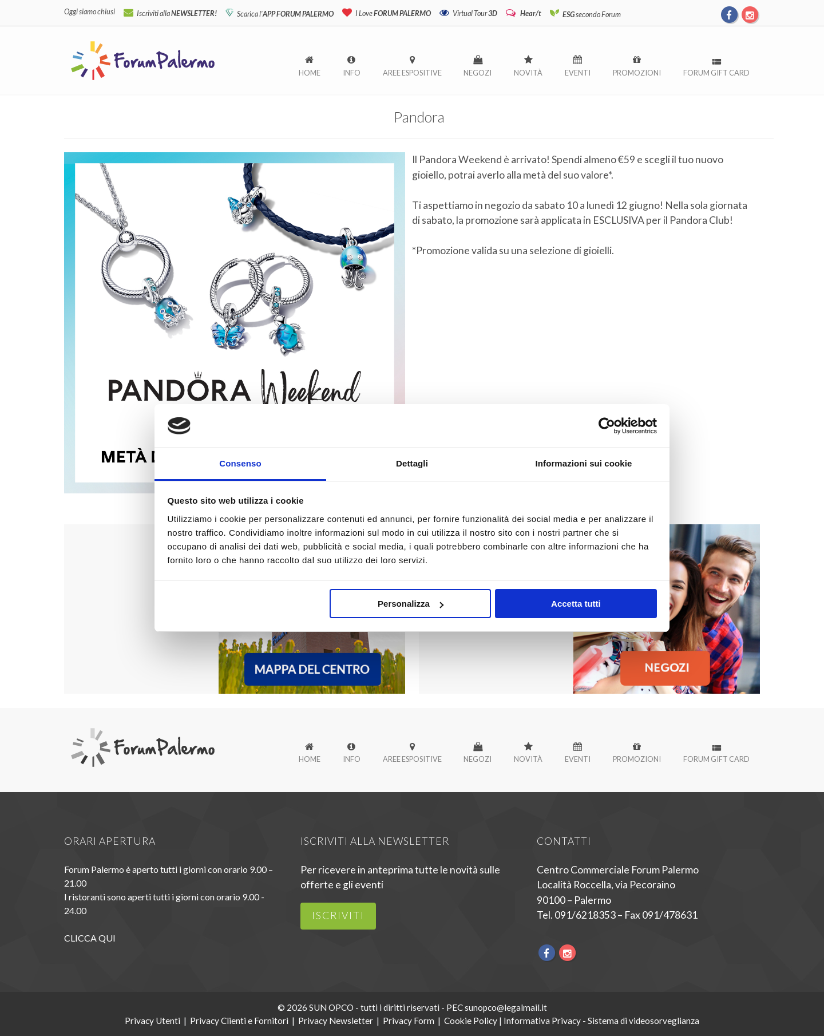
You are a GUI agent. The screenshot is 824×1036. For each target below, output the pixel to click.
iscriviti (338, 916)
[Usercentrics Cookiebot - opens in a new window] (607, 425)
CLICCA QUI (90, 937)
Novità (528, 72)
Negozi (478, 72)
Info (351, 72)
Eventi (578, 72)
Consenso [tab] (240, 463)
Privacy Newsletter (335, 1020)
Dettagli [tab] (412, 463)
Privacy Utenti (152, 1020)
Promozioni (637, 72)
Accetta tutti (576, 604)
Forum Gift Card (716, 72)
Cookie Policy (470, 1020)
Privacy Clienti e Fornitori (239, 1020)
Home (309, 72)
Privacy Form (408, 1020)
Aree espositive (412, 72)
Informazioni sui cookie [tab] (584, 463)
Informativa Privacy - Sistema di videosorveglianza (601, 1020)
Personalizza (410, 604)
